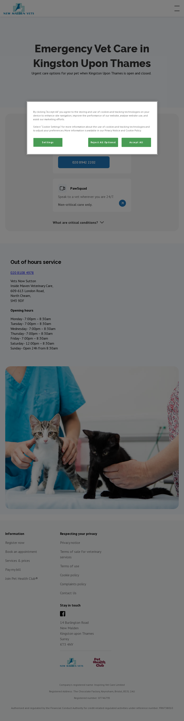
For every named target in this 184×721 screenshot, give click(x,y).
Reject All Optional (103, 142)
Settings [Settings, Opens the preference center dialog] (48, 142)
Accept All (136, 142)
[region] (92, 128)
